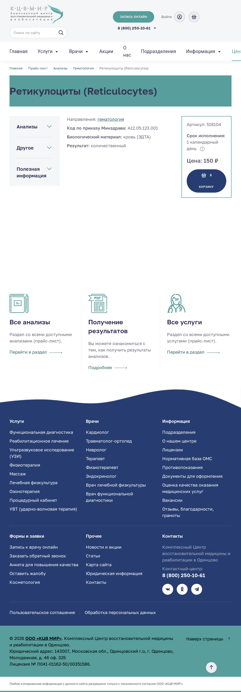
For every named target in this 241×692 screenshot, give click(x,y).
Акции (106, 51)
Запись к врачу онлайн (33, 547)
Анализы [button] (27, 126)
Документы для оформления (192, 476)
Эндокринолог (101, 476)
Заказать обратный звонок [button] (37, 555)
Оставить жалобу (27, 573)
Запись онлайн (133, 17)
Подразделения (158, 51)
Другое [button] (25, 148)
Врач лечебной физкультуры (116, 484)
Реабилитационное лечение (39, 440)
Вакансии (172, 500)
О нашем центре (179, 440)
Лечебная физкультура (33, 482)
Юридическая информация (114, 573)
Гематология (110, 119)
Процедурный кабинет (33, 500)
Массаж (17, 473)
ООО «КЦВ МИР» (43, 638)
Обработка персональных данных (120, 612)
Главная (18, 51)
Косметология (24, 582)
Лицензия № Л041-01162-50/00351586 (49, 664)
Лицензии (172, 449)
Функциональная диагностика (41, 432)
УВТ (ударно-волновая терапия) (43, 509)
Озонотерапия (24, 491)
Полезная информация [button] (31, 172)
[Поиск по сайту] (38, 32)
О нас (127, 51)
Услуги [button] (44, 51)
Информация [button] (200, 51)
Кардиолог (97, 432)
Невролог (96, 449)
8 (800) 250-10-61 (134, 28)
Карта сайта (98, 564)
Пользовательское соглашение (42, 612)
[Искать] (61, 32)
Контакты (96, 582)
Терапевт (95, 458)
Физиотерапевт (102, 467)
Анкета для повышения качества (43, 564)
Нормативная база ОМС (187, 458)
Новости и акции (103, 547)
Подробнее (107, 367)
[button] (211, 667)
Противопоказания (182, 467)
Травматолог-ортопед (109, 440)
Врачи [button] (76, 51)
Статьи (93, 555)
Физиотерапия (24, 465)
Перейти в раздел (35, 352)
